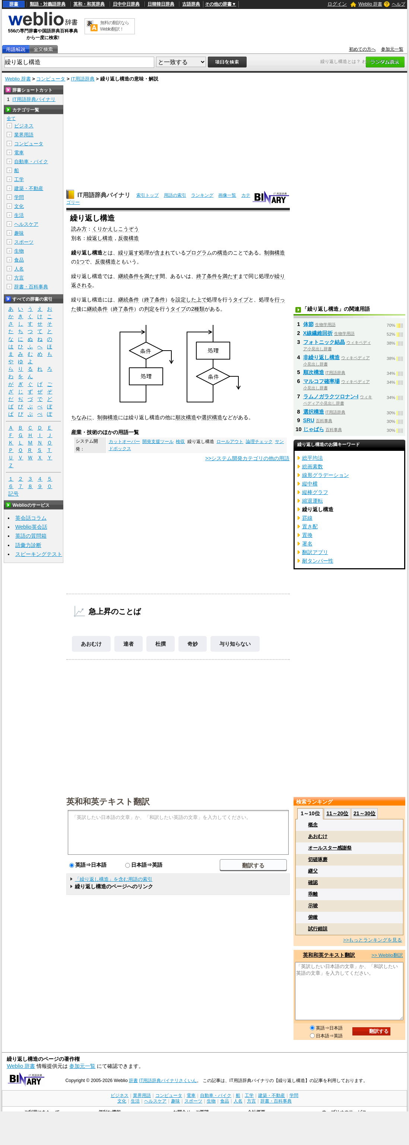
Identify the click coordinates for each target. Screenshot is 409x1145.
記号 (13, 493)
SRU (308, 420)
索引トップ (147, 195)
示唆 (313, 905)
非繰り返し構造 (321, 357)
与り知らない (235, 644)
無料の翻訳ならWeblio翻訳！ (114, 26)
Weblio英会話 (31, 527)
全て (11, 118)
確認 (313, 882)
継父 (313, 871)
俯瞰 (313, 917)
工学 (19, 179)
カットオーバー (124, 441)
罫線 (307, 518)
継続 (123, 276)
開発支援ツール (158, 441)
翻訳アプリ (315, 552)
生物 (19, 251)
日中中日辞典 (126, 4)
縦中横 (310, 484)
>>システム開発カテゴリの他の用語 (247, 458)
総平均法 (312, 458)
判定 (149, 309)
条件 (134, 300)
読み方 (79, 229)
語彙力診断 (28, 545)
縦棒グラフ (315, 492)
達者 (128, 644)
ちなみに (81, 417)
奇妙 (192, 644)
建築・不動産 (28, 188)
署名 (307, 544)
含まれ (162, 253)
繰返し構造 (100, 238)
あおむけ (91, 644)
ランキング (202, 195)
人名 (19, 269)
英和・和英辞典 (89, 4)
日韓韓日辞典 (161, 4)
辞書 (13, 4)
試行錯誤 (317, 929)
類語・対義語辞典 (48, 4)
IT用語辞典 (83, 79)
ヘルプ (398, 4)
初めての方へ (362, 49)
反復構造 (128, 238)
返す (134, 253)
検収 (180, 441)
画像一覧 (227, 195)
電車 (19, 152)
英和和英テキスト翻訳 (108, 801)
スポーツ (24, 242)
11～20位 (337, 813)
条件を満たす (144, 276)
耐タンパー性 (317, 561)
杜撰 (160, 644)
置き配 (310, 526)
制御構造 (274, 253)
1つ (80, 262)
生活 (19, 215)
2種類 (197, 309)
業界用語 (24, 134)
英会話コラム (31, 518)
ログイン (337, 4)
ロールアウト (229, 441)
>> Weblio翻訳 (387, 955)
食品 (19, 260)
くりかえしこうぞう (115, 229)
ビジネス (24, 126)
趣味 (19, 233)
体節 (308, 324)
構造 (222, 253)
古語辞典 (191, 4)
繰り (123, 253)
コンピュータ (50, 79)
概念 (313, 825)
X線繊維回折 (318, 333)
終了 (201, 276)
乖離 (313, 894)
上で (201, 300)
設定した (185, 300)
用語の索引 (175, 195)
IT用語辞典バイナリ (103, 195)
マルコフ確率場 (321, 381)
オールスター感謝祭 (330, 848)
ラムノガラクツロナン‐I (331, 396)
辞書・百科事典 (31, 287)
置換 (307, 535)
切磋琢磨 (317, 859)
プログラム (199, 253)
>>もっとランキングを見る (372, 940)
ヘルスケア (26, 224)
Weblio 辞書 (370, 4)
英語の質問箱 (31, 536)
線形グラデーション (325, 475)
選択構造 (212, 417)
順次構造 (185, 417)
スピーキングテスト (38, 554)
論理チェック (259, 441)
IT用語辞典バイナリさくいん (168, 1080)
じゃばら (313, 429)
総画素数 (312, 466)
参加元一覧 (392, 49)
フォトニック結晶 (324, 342)
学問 (19, 197)
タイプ (240, 300)
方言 (19, 278)
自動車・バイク (31, 161)
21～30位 (364, 813)
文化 (19, 206)
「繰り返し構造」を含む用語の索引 (113, 879)
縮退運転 (312, 501)
